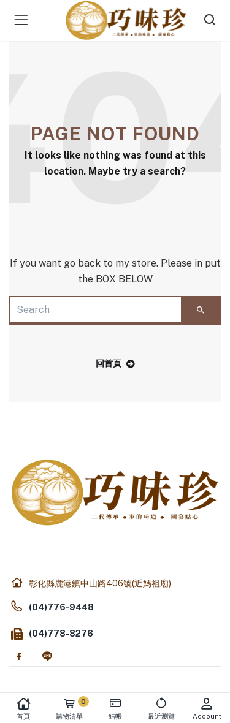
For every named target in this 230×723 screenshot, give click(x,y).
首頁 (23, 708)
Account (207, 708)
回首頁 (115, 363)
